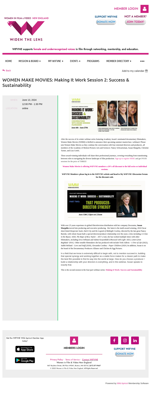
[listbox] (135, 71)
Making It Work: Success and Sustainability (124, 270)
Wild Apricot (122, 349)
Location (11, 108)
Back (8, 70)
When (13, 100)
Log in (144, 9)
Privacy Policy (56, 325)
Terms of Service (72, 325)
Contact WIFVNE (90, 325)
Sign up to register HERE (125, 158)
